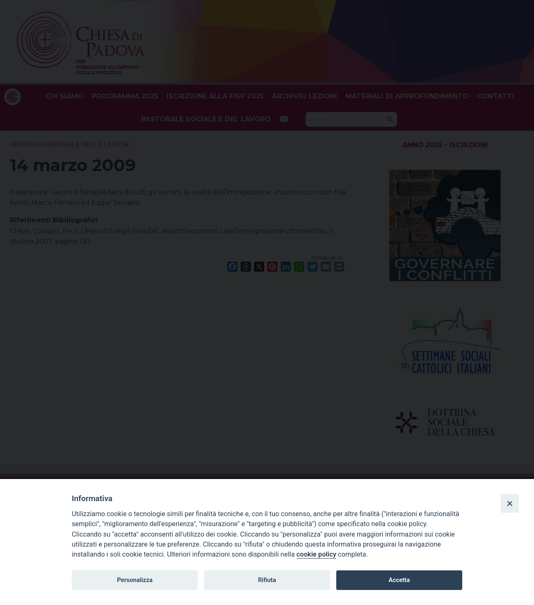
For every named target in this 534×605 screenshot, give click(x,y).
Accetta (399, 580)
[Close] (510, 503)
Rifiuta (267, 580)
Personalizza (134, 580)
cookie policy (316, 554)
